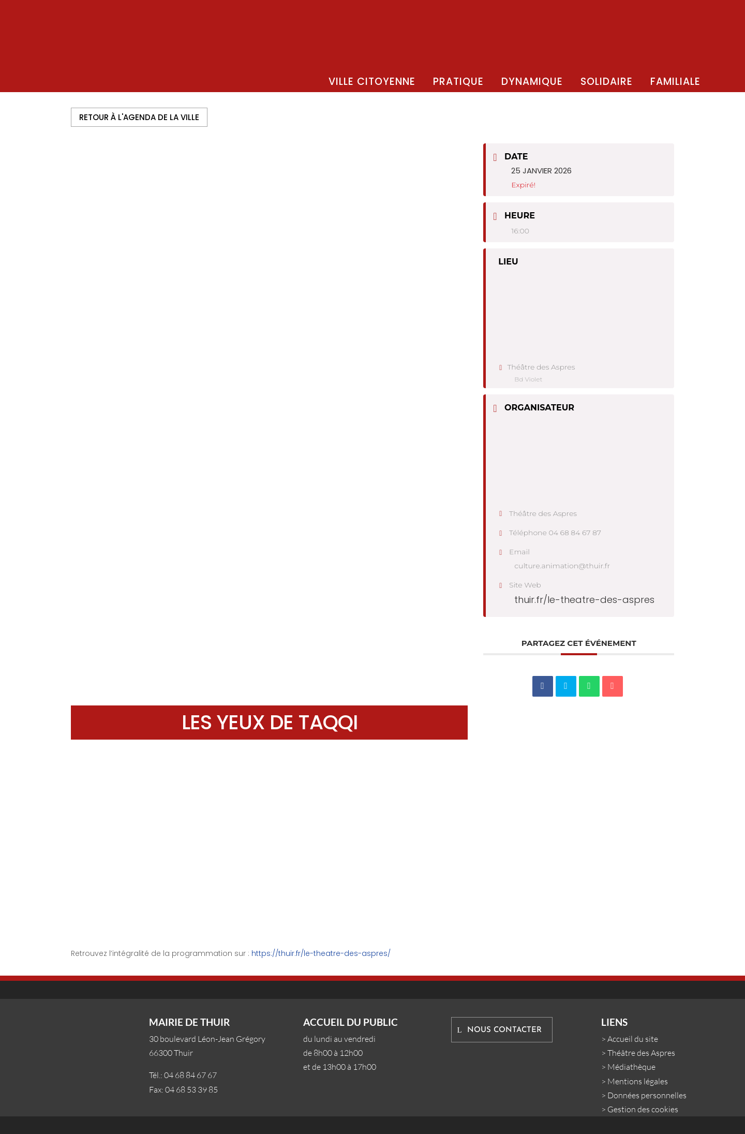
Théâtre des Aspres (641, 1053)
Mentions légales (637, 1081)
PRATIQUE (458, 82)
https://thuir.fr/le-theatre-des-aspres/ (321, 953)
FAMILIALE (675, 82)
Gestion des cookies (642, 1109)
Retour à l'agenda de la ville (139, 117)
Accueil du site (632, 1039)
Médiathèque (631, 1067)
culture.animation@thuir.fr (562, 565)
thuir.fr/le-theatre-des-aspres (584, 599)
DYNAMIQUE (532, 82)
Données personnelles (647, 1095)
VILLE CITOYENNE (372, 82)
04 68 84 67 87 (575, 532)
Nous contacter (504, 1030)
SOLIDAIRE (606, 82)
